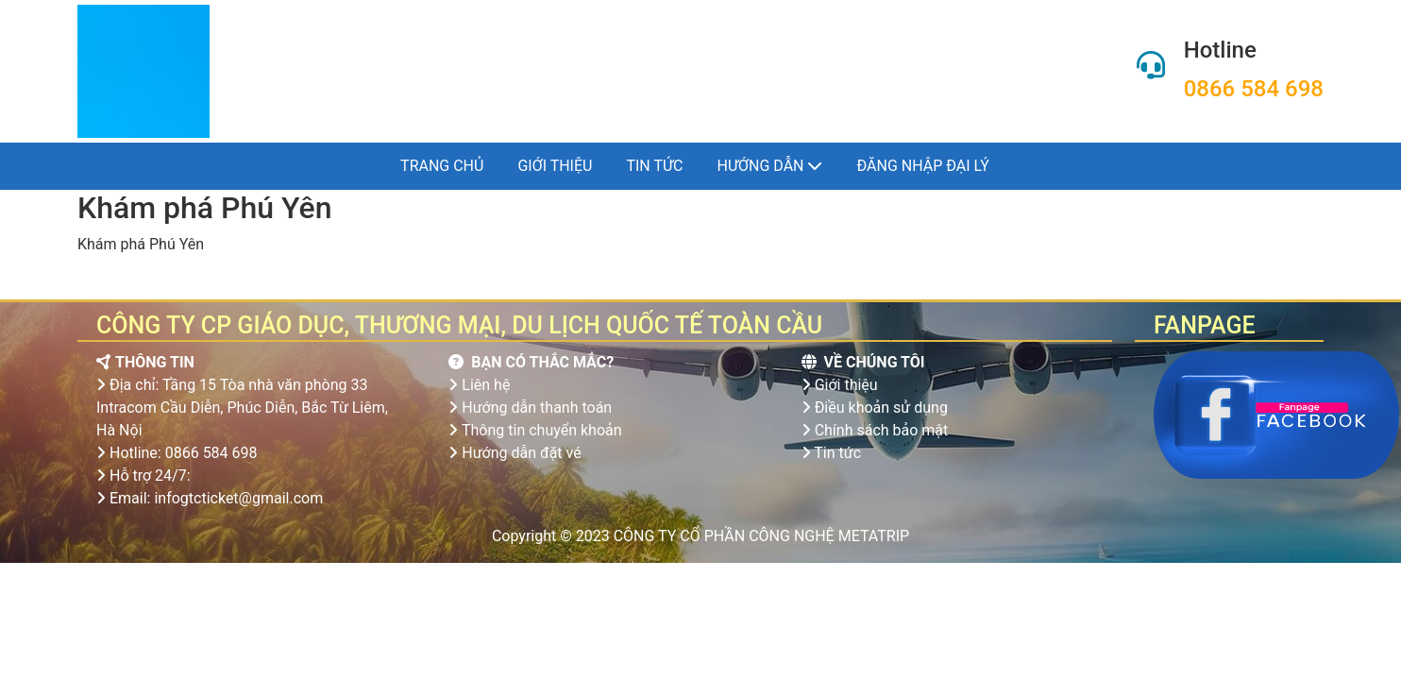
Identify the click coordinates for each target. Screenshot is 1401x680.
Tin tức (654, 166)
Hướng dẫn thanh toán (537, 407)
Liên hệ (486, 385)
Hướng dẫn (770, 166)
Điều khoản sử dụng (881, 407)
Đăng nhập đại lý (922, 166)
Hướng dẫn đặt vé (521, 453)
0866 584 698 (1254, 89)
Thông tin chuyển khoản (542, 430)
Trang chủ (441, 166)
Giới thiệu (554, 166)
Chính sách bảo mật (882, 430)
